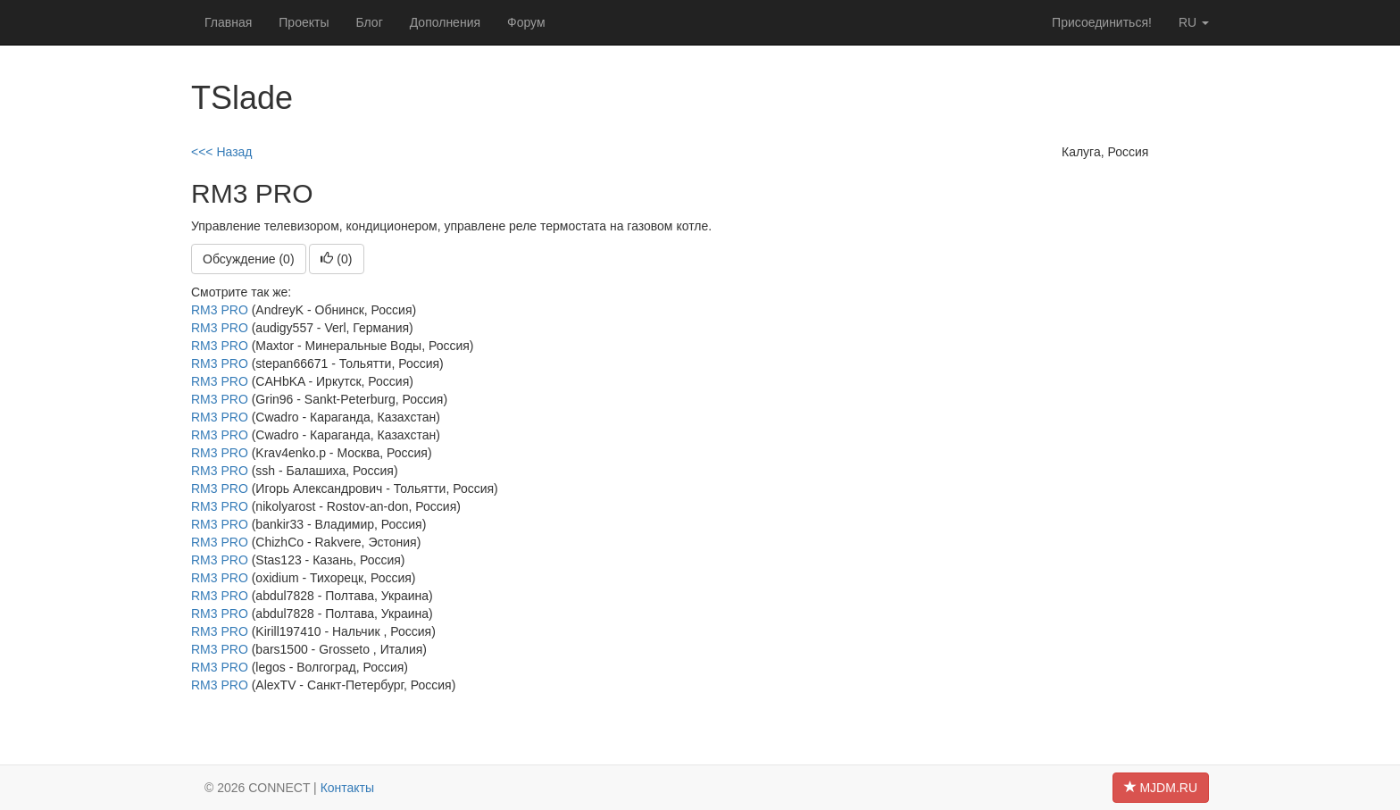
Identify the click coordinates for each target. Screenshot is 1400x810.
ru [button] (1194, 22)
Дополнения (445, 22)
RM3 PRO (219, 310)
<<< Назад (222, 152)
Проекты (304, 22)
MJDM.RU (1160, 788)
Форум (526, 22)
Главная (228, 22)
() (336, 259)
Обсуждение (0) (249, 259)
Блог (368, 22)
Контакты (347, 788)
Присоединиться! (1102, 22)
